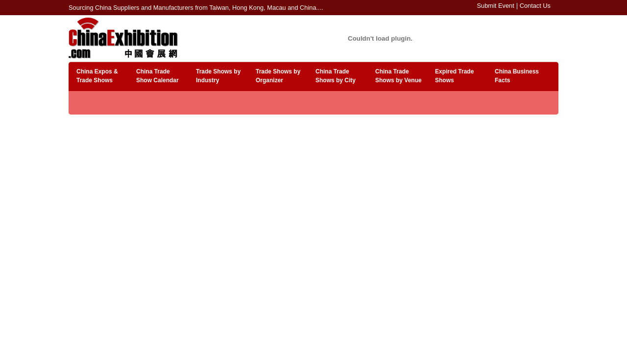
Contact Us (535, 5)
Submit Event (495, 5)
